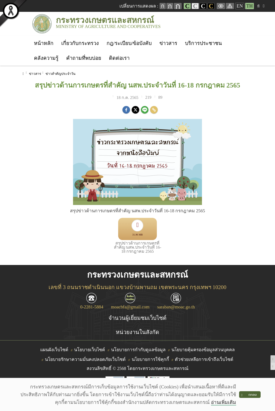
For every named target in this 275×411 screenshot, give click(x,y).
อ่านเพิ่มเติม (223, 402)
